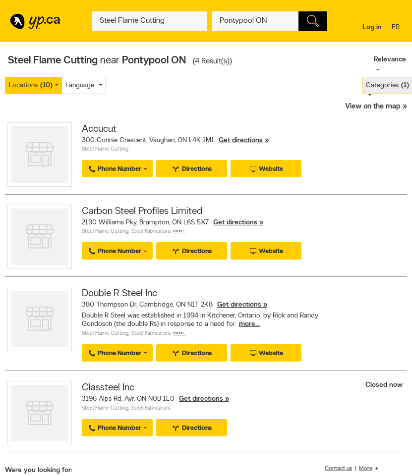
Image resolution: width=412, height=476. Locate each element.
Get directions (241, 140)
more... (249, 324)
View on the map (373, 106)
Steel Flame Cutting (105, 149)
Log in (372, 27)
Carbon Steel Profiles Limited (142, 211)
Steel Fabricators (151, 231)
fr (397, 28)
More (365, 469)
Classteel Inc (108, 388)
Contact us (338, 469)
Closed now (385, 385)
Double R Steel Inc (119, 294)
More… (179, 231)
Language (79, 85)
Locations (31, 85)
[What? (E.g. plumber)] (149, 21)
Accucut (99, 129)
